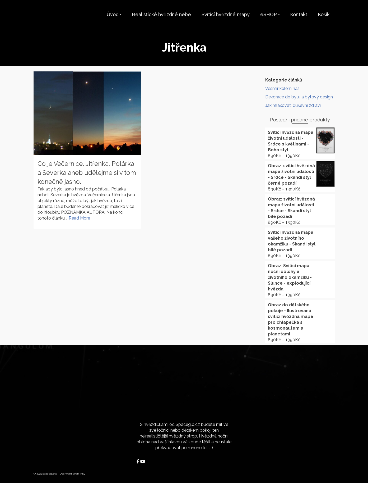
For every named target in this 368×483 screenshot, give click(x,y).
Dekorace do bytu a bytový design (299, 96)
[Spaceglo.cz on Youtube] (142, 461)
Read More (79, 218)
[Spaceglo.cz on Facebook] (138, 461)
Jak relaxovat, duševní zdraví (293, 105)
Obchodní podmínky (72, 473)
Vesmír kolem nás (282, 88)
